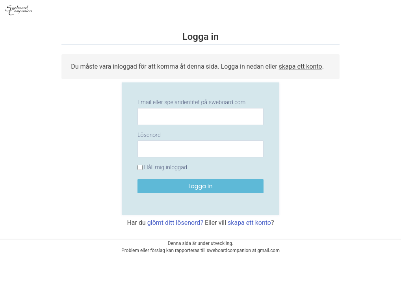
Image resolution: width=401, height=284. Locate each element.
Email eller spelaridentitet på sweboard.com (191, 102)
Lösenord (149, 135)
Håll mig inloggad (162, 167)
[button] (391, 10)
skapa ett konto (300, 66)
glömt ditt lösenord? (175, 222)
